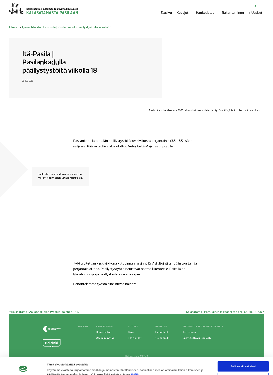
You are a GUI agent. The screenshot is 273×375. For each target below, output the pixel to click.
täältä (135, 358)
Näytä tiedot (54, 367)
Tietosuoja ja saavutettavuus (203, 327)
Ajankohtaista (31, 27)
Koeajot (182, 13)
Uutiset (256, 13)
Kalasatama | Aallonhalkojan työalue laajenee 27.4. (44, 312)
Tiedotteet (161, 332)
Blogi (131, 332)
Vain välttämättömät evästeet (243, 361)
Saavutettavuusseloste (197, 338)
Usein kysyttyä (105, 338)
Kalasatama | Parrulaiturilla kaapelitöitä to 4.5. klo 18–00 (225, 312)
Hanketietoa (205, 13)
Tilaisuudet (135, 338)
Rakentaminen (233, 13)
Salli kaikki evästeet (243, 350)
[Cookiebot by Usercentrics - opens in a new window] (23, 368)
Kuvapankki (162, 338)
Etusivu (166, 13)
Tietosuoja (189, 332)
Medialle (161, 327)
